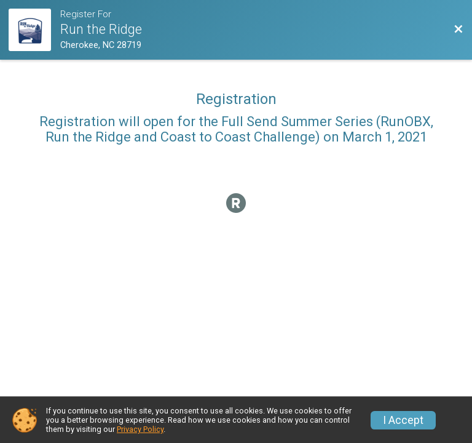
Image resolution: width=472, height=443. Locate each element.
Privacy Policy (140, 429)
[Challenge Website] (34, 30)
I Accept (403, 420)
